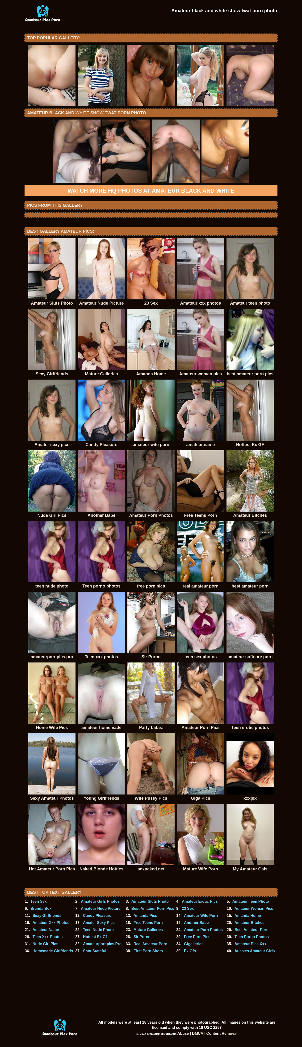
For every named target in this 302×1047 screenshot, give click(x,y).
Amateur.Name (46, 930)
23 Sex (188, 908)
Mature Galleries (148, 930)
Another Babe (196, 923)
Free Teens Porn (148, 923)
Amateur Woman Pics (254, 908)
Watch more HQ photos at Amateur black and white (151, 190)
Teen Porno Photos (252, 937)
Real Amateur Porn (150, 944)
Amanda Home (248, 916)
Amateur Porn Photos (203, 930)
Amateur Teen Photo (250, 901)
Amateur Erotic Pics (200, 901)
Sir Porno (142, 937)
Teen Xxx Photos (48, 937)
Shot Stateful (94, 951)
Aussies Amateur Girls (255, 951)
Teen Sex (38, 901)
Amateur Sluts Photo (150, 901)
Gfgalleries (194, 944)
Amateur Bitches (249, 923)
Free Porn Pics (197, 937)
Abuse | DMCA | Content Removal (207, 1033)
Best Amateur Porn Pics (152, 908)
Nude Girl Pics (45, 944)
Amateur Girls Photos (100, 901)
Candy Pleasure (97, 916)
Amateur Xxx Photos (51, 923)
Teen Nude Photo (98, 930)
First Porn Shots (148, 951)
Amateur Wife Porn (201, 916)
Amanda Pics (145, 916)
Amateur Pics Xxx (250, 944)
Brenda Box (41, 908)
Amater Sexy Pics (99, 923)
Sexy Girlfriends (47, 916)
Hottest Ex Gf (95, 937)
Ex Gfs (190, 951)
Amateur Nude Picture (101, 908)
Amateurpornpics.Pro (102, 944)
